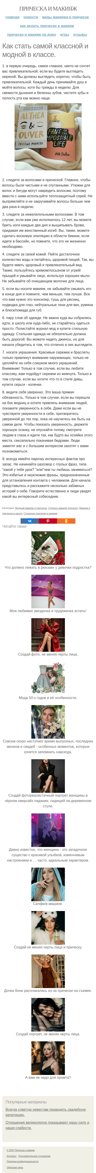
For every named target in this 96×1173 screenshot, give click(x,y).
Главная (12, 17)
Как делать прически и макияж (47, 26)
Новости (30, 17)
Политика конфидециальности (22, 1161)
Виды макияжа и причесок (65, 17)
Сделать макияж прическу (63, 508)
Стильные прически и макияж (40, 513)
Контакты (11, 1156)
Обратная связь (15, 1167)
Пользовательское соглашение (34, 1156)
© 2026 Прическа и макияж (21, 1150)
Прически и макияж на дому (31, 34)
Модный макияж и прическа (31, 508)
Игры (64, 34)
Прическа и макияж (48, 8)
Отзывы (80, 34)
